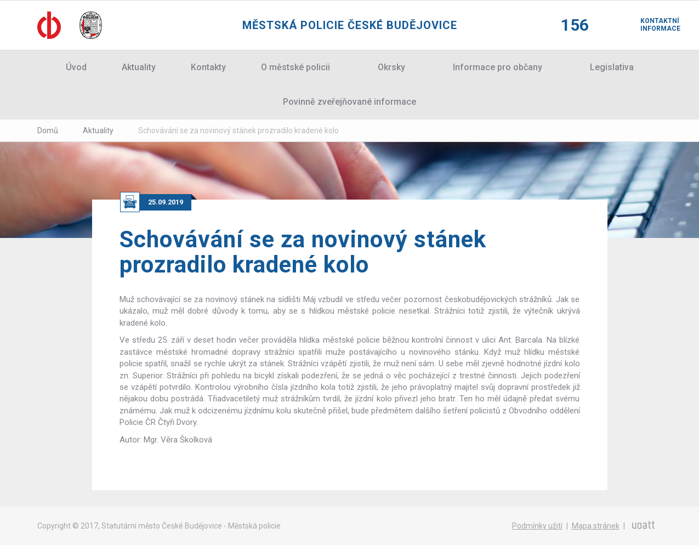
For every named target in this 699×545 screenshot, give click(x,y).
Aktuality (139, 67)
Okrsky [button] (391, 67)
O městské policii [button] (295, 67)
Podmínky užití (537, 525)
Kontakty (208, 67)
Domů (47, 130)
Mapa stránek (596, 525)
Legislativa (612, 67)
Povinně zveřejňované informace (349, 101)
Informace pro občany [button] (497, 67)
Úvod (76, 67)
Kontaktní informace (651, 24)
